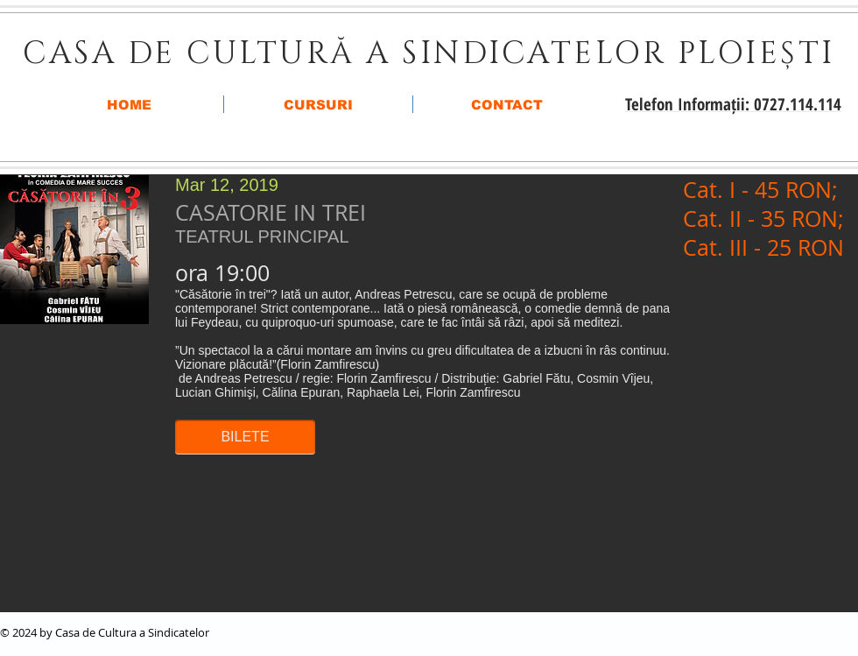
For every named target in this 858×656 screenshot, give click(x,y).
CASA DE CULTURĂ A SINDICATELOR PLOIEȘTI (429, 53)
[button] (245, 437)
